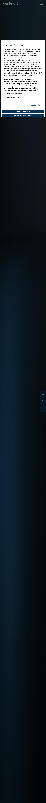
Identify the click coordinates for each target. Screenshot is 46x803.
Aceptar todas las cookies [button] (23, 115)
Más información (10, 102)
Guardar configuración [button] (23, 111)
